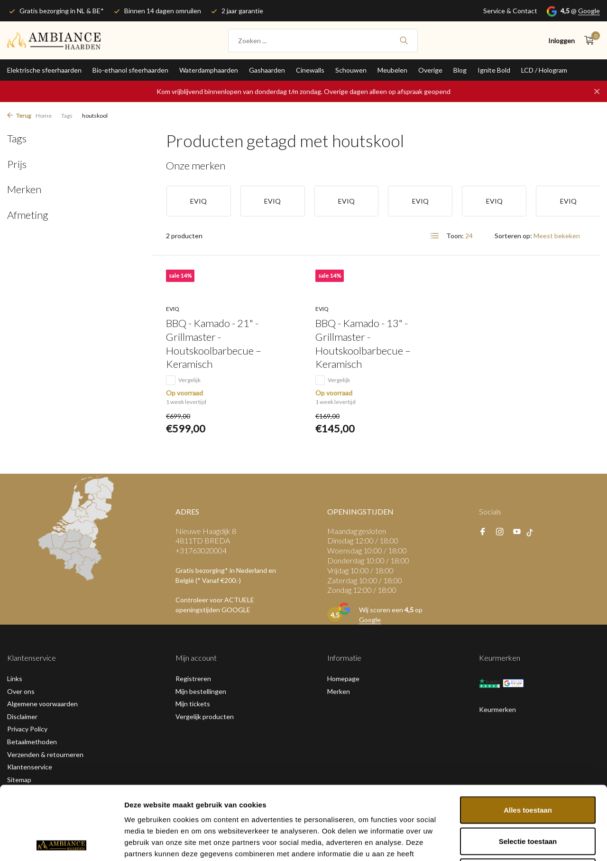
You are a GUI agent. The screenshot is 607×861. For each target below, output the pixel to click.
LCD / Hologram (544, 70)
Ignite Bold (494, 70)
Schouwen (351, 70)
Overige (430, 70)
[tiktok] (532, 532)
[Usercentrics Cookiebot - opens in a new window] (61, 842)
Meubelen (392, 70)
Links (14, 678)
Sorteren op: (513, 236)
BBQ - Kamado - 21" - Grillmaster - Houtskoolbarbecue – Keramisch (213, 343)
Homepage (343, 678)
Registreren (193, 678)
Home (44, 115)
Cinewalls (310, 70)
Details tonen (512, 842)
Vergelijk (183, 380)
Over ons (21, 691)
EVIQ (172, 308)
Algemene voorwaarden (42, 704)
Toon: (455, 236)
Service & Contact (510, 11)
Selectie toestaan (528, 768)
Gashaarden (267, 70)
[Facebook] (483, 532)
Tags (67, 115)
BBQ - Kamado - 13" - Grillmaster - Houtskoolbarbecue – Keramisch (363, 343)
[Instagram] (500, 532)
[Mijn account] (561, 41)
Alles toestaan (528, 736)
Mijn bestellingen (200, 691)
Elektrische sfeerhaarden (44, 70)
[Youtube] (517, 532)
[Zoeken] (323, 40)
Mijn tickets (192, 704)
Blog (460, 70)
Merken (338, 691)
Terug (19, 115)
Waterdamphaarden (208, 70)
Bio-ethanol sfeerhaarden (130, 70)
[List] (435, 236)
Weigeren (527, 799)
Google (589, 11)
